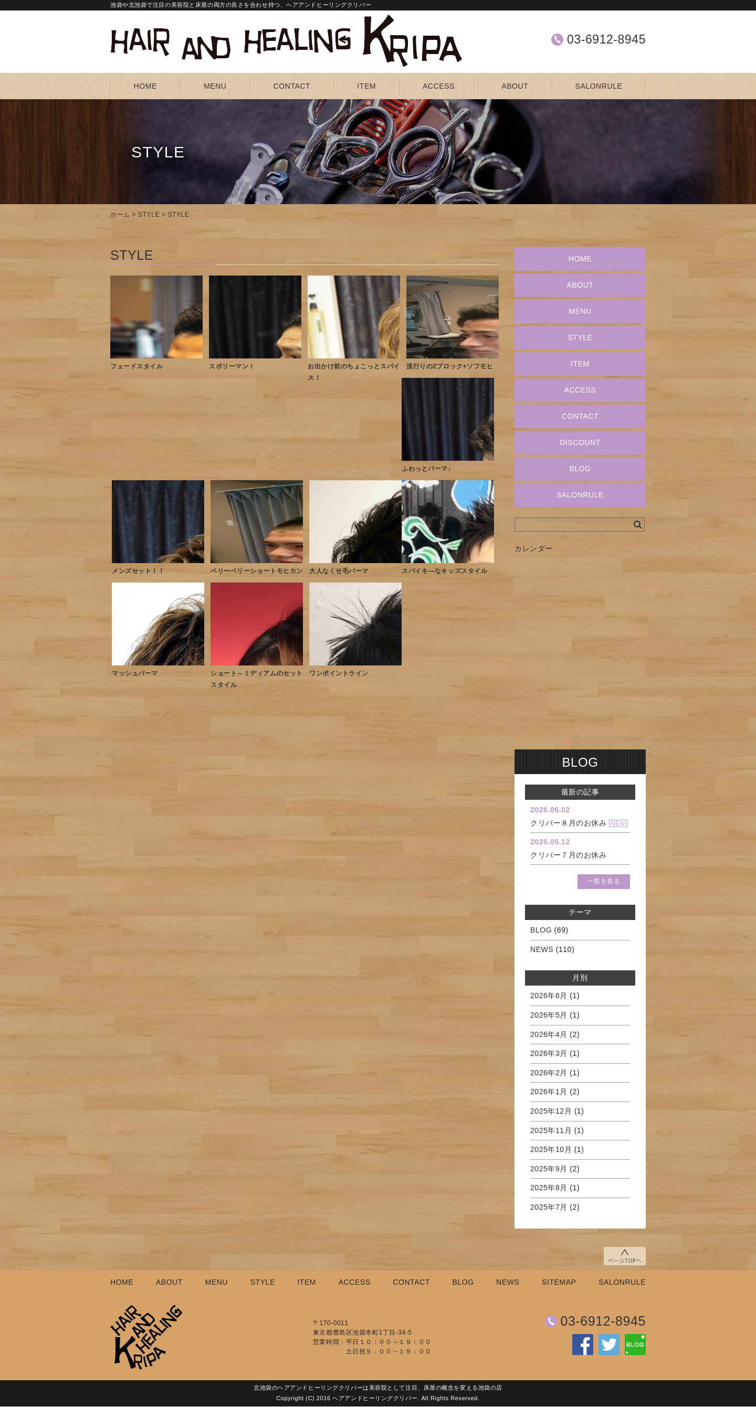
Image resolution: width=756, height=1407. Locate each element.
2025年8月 (549, 1187)
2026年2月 (549, 1073)
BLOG (580, 468)
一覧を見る (604, 881)
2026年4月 (549, 1034)
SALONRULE (599, 86)
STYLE (149, 214)
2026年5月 (549, 1015)
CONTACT (292, 86)
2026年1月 (549, 1091)
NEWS (541, 949)
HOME (145, 86)
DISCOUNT (580, 442)
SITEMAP (559, 1282)
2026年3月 (549, 1053)
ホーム (120, 214)
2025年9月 (549, 1169)
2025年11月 (551, 1130)
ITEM (366, 86)
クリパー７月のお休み (568, 855)
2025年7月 (549, 1207)
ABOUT (514, 86)
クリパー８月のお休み (568, 823)
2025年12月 (551, 1111)
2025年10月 (551, 1149)
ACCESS (439, 86)
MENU (215, 86)
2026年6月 (549, 995)
